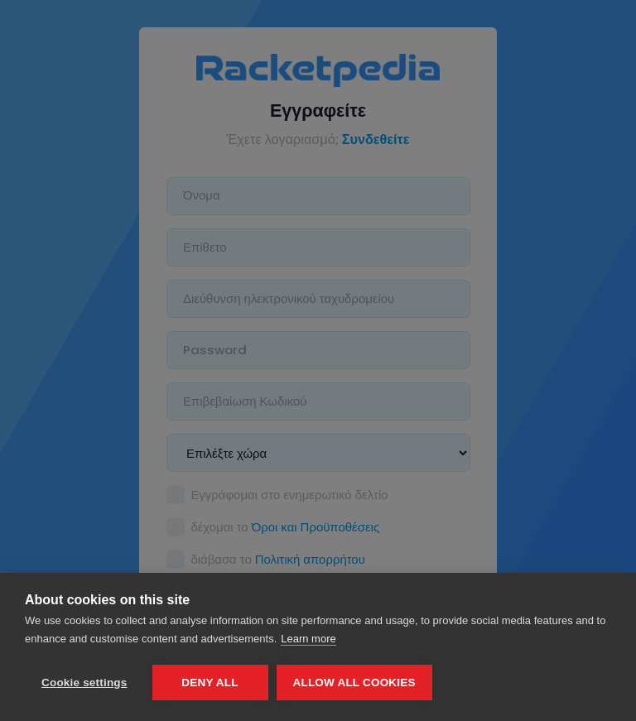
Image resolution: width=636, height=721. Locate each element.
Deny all (209, 682)
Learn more (308, 638)
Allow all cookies (354, 682)
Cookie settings (84, 682)
